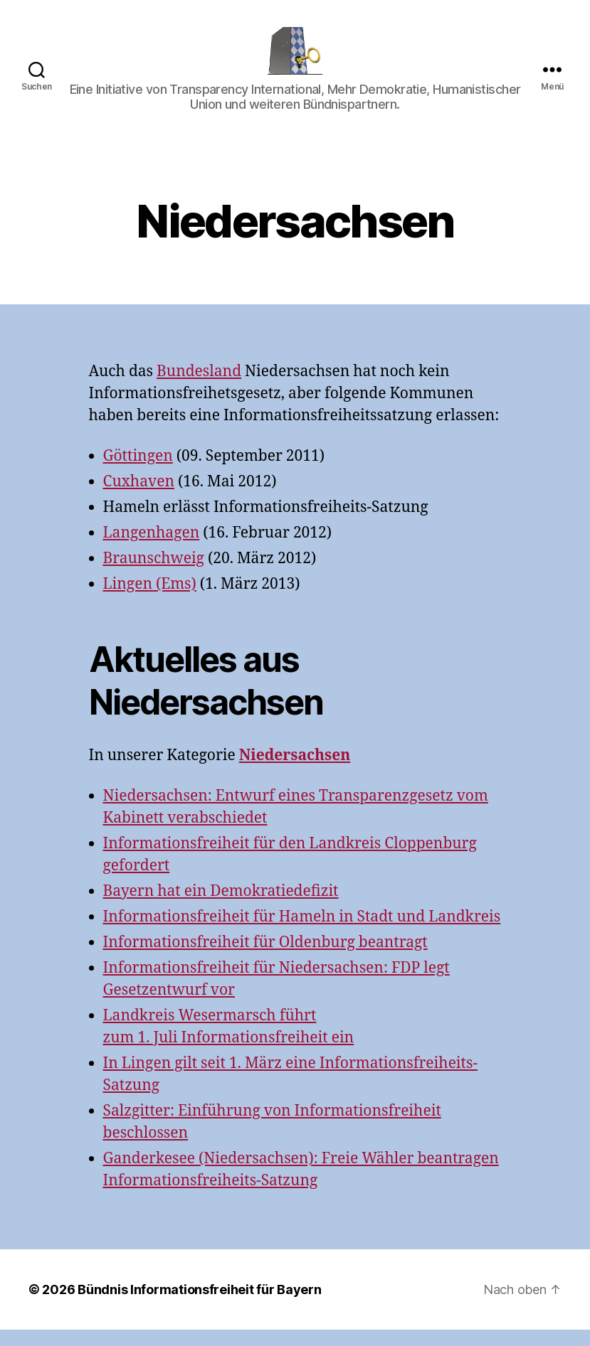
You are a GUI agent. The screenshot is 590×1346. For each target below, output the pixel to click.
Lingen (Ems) (149, 600)
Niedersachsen (294, 771)
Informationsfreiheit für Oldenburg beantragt (265, 958)
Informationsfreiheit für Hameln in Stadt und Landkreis (302, 933)
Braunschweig (153, 574)
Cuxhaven (138, 498)
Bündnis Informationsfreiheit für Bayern (199, 1305)
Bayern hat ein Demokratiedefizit (221, 907)
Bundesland (199, 387)
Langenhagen (151, 549)
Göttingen (138, 472)
